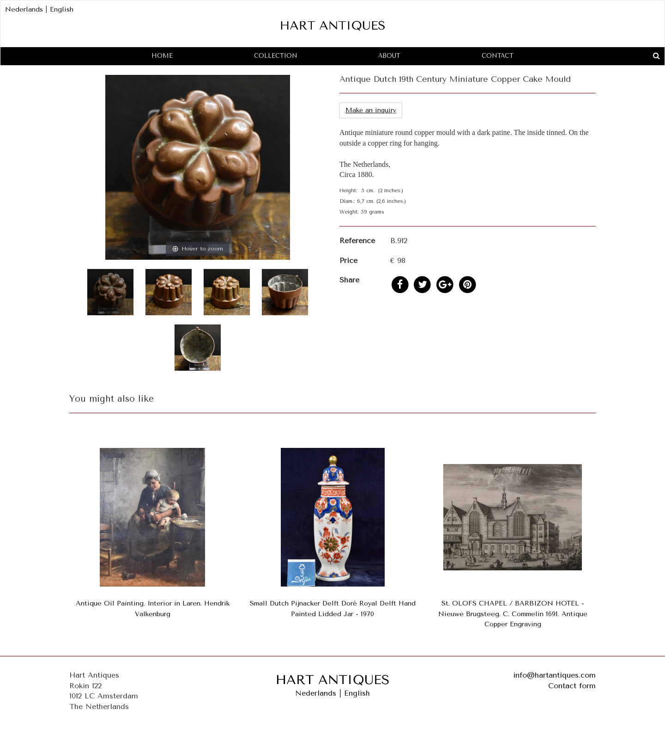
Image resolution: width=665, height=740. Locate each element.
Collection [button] (275, 55)
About (389, 55)
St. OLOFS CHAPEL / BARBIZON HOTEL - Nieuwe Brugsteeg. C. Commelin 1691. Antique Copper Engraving (512, 614)
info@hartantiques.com (554, 675)
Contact (498, 55)
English (61, 9)
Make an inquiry (370, 110)
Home (162, 55)
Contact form (572, 685)
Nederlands (24, 9)
